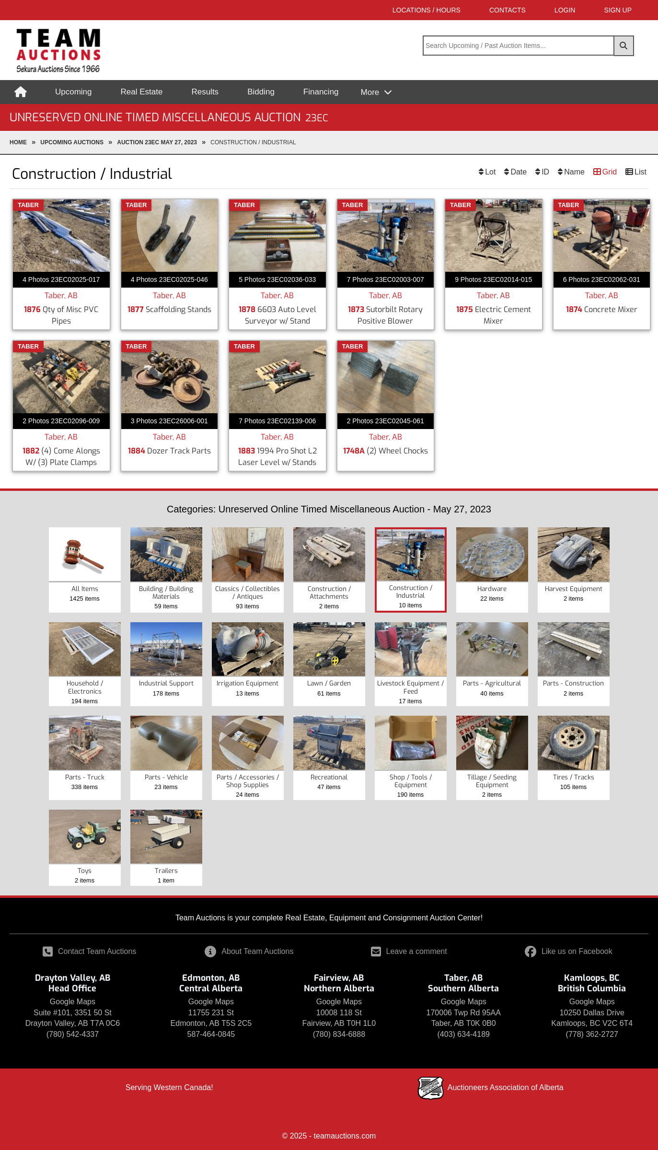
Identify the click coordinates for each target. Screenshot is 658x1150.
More (371, 92)
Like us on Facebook (568, 951)
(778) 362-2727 (592, 1034)
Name (574, 172)
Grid (609, 172)
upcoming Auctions (72, 142)
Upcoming (73, 91)
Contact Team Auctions (89, 951)
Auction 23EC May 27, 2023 (157, 142)
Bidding (261, 91)
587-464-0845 (211, 1034)
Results (205, 91)
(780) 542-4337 (72, 1034)
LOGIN (565, 10)
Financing (321, 91)
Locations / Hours (426, 10)
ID (545, 172)
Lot (490, 172)
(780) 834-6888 (339, 1034)
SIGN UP (618, 10)
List (640, 172)
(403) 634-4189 (464, 1034)
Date (518, 172)
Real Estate (142, 91)
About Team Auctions (249, 951)
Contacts (507, 10)
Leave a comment (409, 951)
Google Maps (72, 1002)
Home (18, 142)
